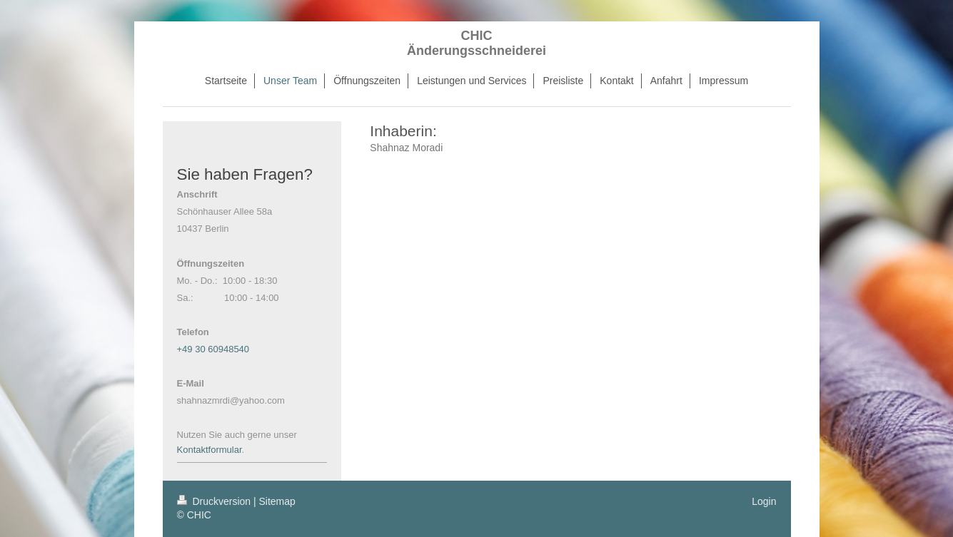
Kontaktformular (209, 449)
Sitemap (277, 501)
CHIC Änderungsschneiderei (476, 43)
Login (764, 501)
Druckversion (215, 501)
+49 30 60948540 (213, 349)
